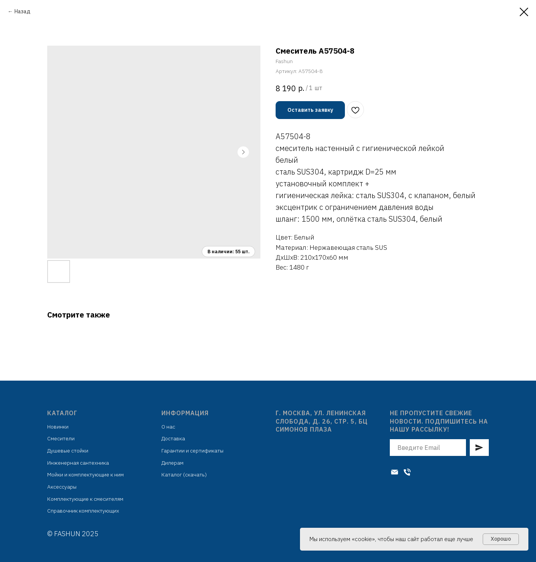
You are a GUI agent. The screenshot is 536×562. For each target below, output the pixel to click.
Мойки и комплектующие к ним (85, 474)
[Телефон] (407, 472)
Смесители (61, 438)
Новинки (58, 426)
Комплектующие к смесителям (85, 498)
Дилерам (172, 462)
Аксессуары (62, 486)
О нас (168, 426)
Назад (22, 11)
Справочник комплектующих (83, 510)
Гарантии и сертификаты (192, 450)
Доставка (173, 438)
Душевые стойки (67, 450)
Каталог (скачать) (184, 474)
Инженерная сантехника (78, 462)
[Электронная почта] (394, 472)
